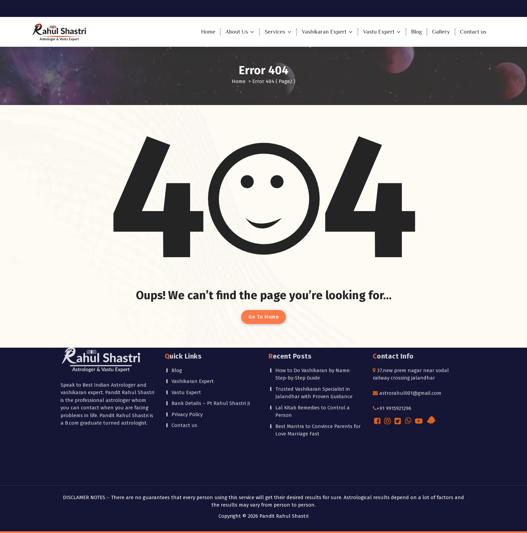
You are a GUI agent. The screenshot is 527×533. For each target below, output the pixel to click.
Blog (416, 31)
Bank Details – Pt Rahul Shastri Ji (210, 327)
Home (208, 31)
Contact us (473, 31)
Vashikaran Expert (324, 31)
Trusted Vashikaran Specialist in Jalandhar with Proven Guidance (313, 317)
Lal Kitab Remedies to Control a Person (312, 335)
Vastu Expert (378, 31)
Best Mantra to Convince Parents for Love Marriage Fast (318, 354)
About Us (236, 31)
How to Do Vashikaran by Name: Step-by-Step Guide (312, 298)
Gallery (441, 31)
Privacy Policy (187, 338)
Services (275, 31)
